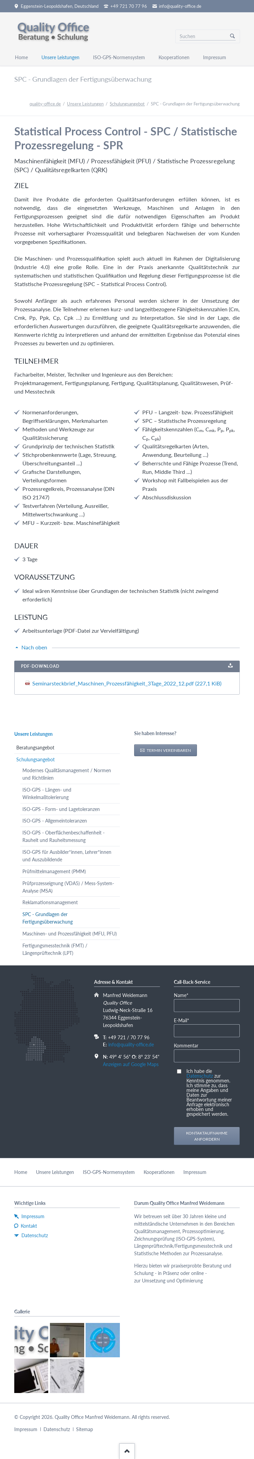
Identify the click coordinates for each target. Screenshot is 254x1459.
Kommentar (186, 1045)
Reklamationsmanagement (50, 902)
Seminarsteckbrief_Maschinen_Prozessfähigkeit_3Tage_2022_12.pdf (126, 683)
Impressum (194, 1172)
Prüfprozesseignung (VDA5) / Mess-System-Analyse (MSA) (68, 887)
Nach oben (34, 647)
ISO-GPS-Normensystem (109, 1172)
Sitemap (84, 1429)
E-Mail (184, 1020)
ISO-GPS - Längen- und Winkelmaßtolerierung (46, 793)
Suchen (232, 36)
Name (184, 995)
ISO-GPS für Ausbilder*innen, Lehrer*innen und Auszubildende (66, 855)
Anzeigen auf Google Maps (131, 1064)
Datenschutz (199, 1076)
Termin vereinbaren (168, 750)
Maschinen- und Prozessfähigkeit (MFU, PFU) (69, 933)
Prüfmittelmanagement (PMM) (54, 871)
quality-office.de (45, 103)
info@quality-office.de (131, 1044)
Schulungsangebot (127, 103)
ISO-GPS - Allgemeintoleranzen (54, 821)
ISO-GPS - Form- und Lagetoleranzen (61, 809)
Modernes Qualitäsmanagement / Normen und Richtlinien (66, 774)
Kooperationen (159, 1172)
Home (20, 1172)
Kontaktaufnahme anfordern (207, 1136)
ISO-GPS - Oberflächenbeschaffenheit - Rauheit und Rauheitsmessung (63, 836)
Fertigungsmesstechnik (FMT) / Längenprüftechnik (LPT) (54, 949)
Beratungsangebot (35, 747)
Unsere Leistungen (85, 103)
